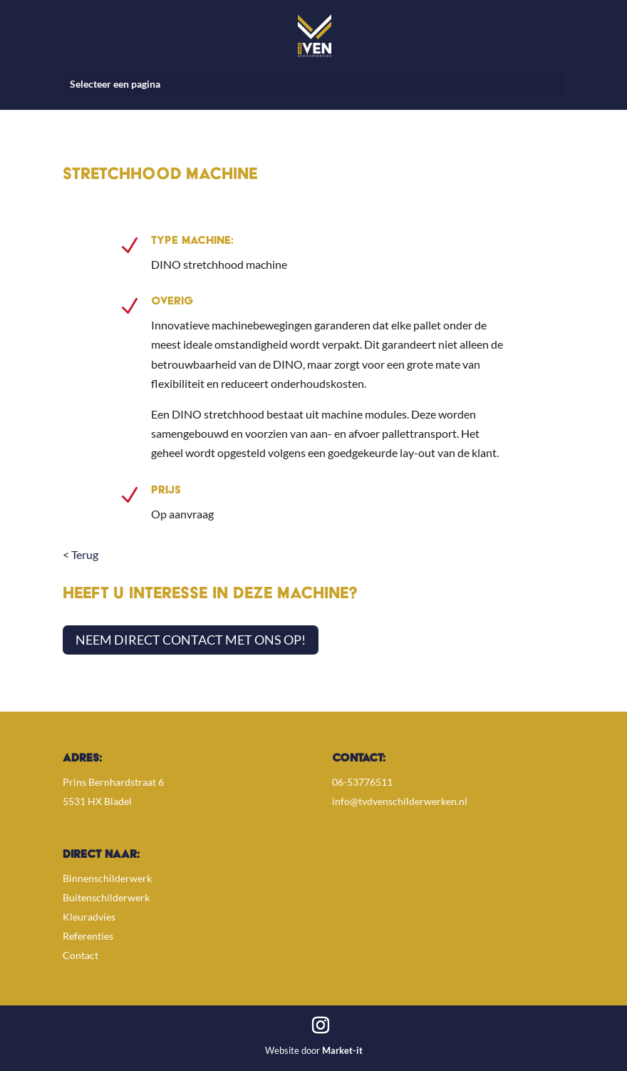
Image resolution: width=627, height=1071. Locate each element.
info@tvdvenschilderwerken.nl (399, 801)
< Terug (80, 554)
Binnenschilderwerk (107, 878)
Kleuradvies (89, 917)
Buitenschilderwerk (106, 897)
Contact (80, 955)
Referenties (88, 936)
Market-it (342, 1050)
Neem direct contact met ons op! (191, 639)
